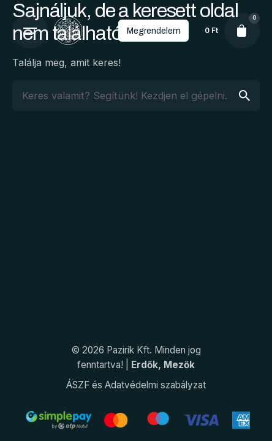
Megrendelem (153, 31)
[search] (244, 95)
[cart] (242, 30)
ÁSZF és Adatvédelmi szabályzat (136, 385)
